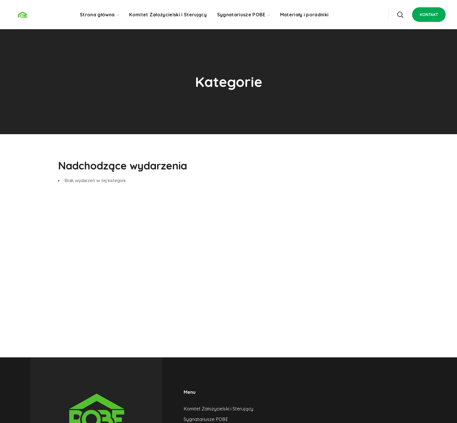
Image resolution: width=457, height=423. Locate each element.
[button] (400, 14)
